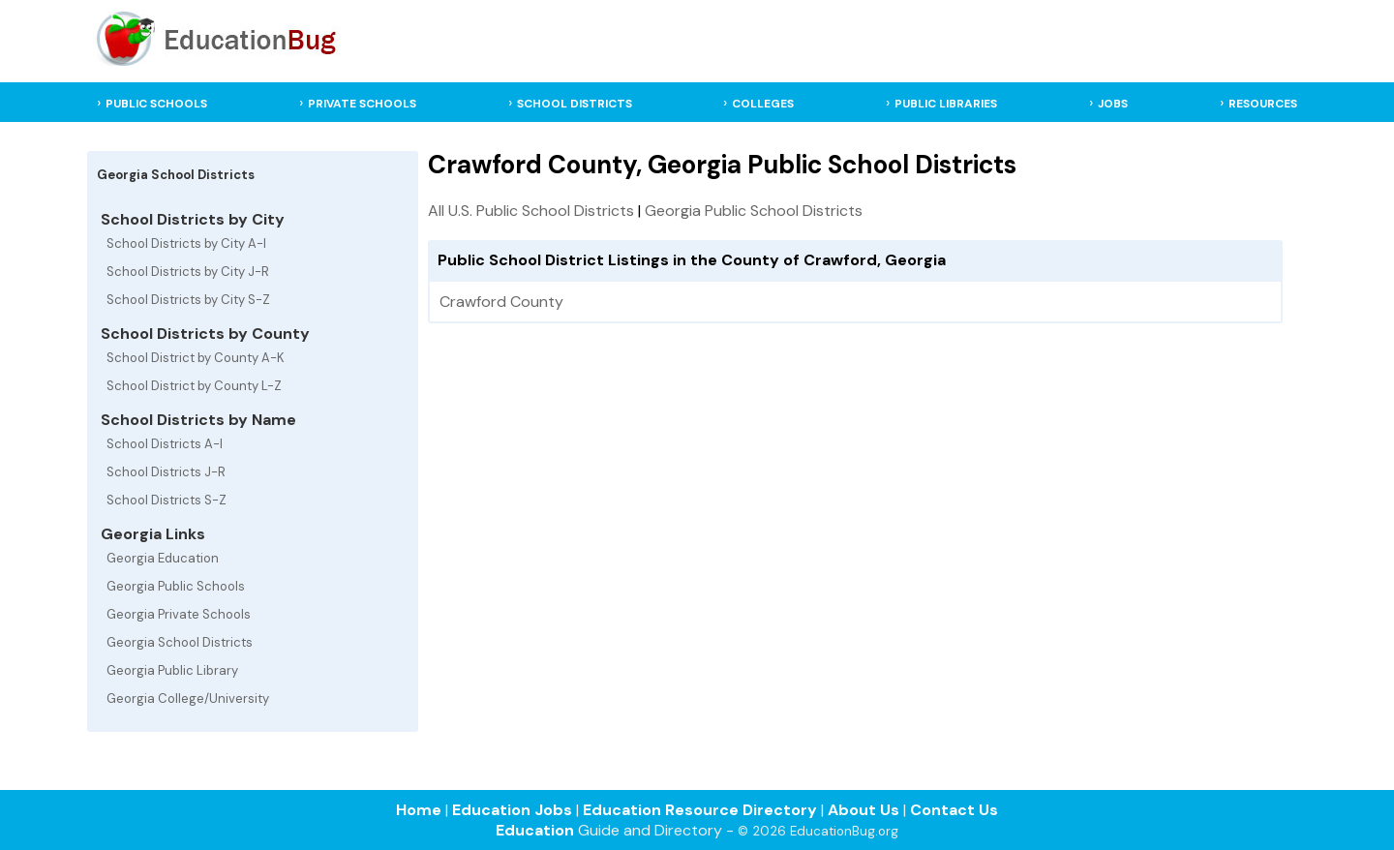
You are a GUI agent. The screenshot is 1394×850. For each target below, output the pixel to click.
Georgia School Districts (179, 642)
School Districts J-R (166, 472)
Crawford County (501, 301)
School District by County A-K (195, 357)
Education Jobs (512, 810)
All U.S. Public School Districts (531, 210)
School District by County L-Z (194, 386)
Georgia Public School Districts (754, 210)
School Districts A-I (164, 444)
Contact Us (954, 810)
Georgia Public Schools (175, 586)
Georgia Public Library (172, 670)
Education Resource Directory (700, 810)
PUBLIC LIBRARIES (945, 103)
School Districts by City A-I (186, 243)
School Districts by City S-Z (188, 299)
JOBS (1113, 103)
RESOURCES (1262, 103)
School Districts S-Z (166, 500)
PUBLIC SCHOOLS (156, 103)
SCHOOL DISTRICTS (574, 103)
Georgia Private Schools (178, 614)
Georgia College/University (187, 698)
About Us (863, 810)
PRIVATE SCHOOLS (362, 103)
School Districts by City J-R (187, 271)
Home (418, 810)
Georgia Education (162, 558)
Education (535, 830)
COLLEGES (763, 103)
